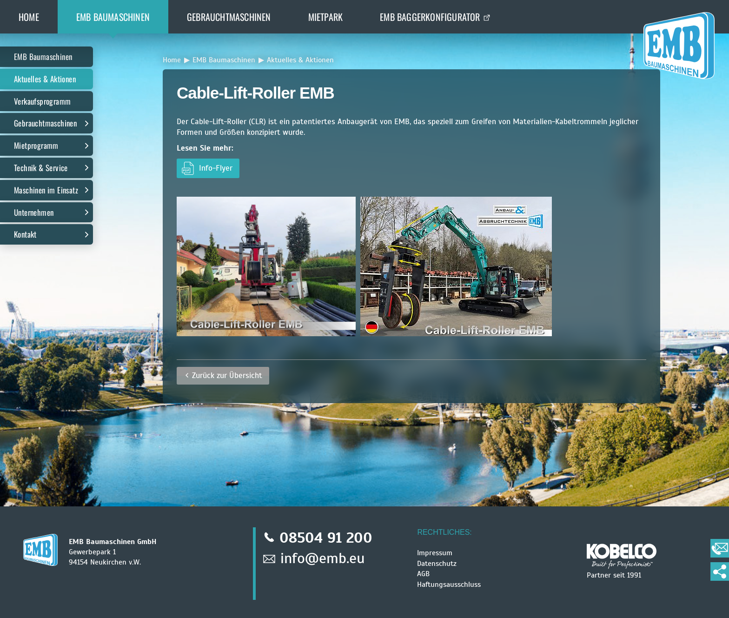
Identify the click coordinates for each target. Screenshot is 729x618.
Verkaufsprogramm (42, 101)
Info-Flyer (215, 168)
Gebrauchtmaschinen (229, 17)
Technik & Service (41, 167)
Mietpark (325, 17)
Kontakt (25, 234)
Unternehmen (33, 212)
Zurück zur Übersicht (227, 375)
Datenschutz (437, 563)
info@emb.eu (322, 558)
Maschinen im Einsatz (46, 190)
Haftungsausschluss (449, 584)
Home (29, 17)
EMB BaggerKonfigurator (430, 17)
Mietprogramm (36, 145)
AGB (423, 573)
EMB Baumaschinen (113, 17)
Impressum (434, 553)
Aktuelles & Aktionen (45, 79)
